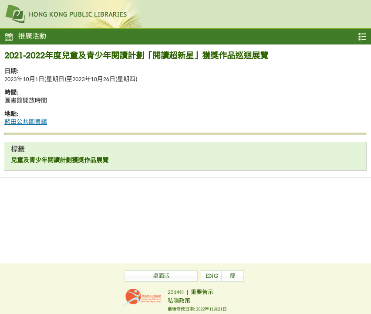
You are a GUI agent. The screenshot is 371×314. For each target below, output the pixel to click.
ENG (212, 277)
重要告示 (202, 292)
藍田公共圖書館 (25, 122)
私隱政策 (179, 300)
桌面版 (161, 277)
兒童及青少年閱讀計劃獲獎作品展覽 (59, 160)
